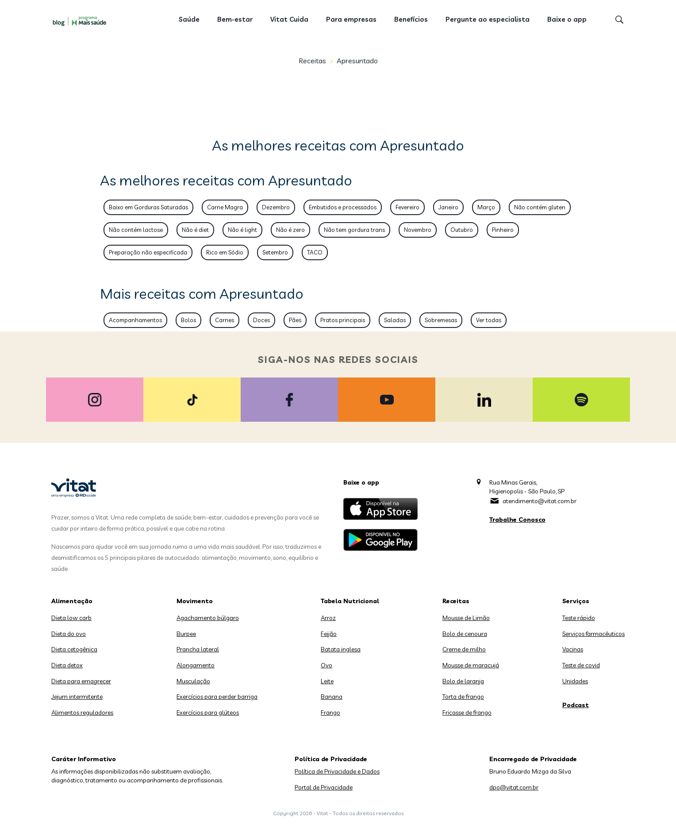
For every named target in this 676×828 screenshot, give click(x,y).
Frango (330, 712)
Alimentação (71, 601)
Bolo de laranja (463, 681)
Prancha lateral (198, 649)
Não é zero (290, 229)
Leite (327, 681)
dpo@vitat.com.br (513, 787)
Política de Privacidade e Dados (337, 771)
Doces (261, 319)
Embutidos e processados (342, 207)
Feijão (329, 634)
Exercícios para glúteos (208, 712)
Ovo (326, 665)
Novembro (417, 229)
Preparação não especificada (148, 252)
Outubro (461, 229)
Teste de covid (581, 665)
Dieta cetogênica (74, 649)
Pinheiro (503, 229)
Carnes (224, 319)
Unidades (575, 681)
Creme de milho (464, 649)
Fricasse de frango (467, 712)
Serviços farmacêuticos (593, 634)
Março (486, 207)
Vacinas (572, 649)
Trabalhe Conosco (517, 520)
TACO (315, 252)
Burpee (186, 634)
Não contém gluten (539, 207)
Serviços (575, 601)
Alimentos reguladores (82, 712)
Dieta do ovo (68, 634)
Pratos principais (342, 319)
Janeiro (448, 207)
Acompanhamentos (135, 319)
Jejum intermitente (77, 697)
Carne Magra (225, 207)
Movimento (195, 601)
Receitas (312, 60)
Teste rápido (578, 618)
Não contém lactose (136, 229)
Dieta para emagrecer (81, 681)
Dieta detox (67, 665)
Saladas (395, 319)
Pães (295, 319)
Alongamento (196, 665)
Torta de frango (463, 697)
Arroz (328, 618)
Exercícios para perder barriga (217, 697)
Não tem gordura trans (354, 229)
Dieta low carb (71, 618)
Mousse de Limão (466, 618)
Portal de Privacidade (324, 787)
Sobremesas (441, 319)
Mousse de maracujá (470, 665)
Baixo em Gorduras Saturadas (148, 207)
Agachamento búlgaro (208, 618)
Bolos (188, 319)
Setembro (275, 252)
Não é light (242, 229)
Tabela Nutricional (350, 601)
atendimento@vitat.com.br (539, 501)
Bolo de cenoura (464, 634)
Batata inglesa (341, 649)
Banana (331, 697)
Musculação (193, 681)
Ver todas (488, 319)
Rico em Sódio (224, 252)
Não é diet (195, 229)
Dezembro (276, 207)
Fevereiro (407, 207)
